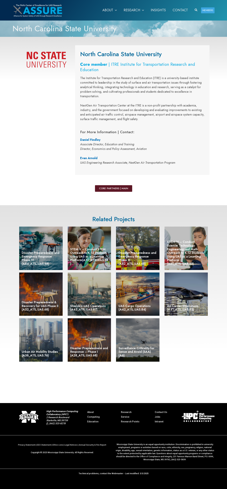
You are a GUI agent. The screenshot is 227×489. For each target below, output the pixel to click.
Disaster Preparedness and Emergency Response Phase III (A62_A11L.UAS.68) (137, 258)
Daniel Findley (90, 140)
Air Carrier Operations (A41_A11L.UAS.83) (182, 308)
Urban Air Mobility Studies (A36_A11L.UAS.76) (40, 354)
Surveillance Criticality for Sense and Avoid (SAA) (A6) (136, 352)
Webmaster (117, 473)
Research (126, 412)
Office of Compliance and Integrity (156, 456)
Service (125, 416)
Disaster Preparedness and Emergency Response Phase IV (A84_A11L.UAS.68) (40, 258)
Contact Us (161, 412)
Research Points (130, 421)
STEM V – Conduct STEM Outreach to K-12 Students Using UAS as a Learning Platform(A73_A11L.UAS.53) (89, 256)
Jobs (157, 416)
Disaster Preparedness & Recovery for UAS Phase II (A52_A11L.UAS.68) (40, 306)
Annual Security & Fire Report (92, 445)
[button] (115, 10)
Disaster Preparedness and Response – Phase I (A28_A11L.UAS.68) (89, 352)
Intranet (159, 421)
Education (93, 421)
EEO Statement (44, 445)
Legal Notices (70, 445)
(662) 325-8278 (57, 423)
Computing (93, 416)
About (90, 412)
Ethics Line (58, 445)
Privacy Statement (26, 445)
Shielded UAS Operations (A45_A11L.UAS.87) (88, 308)
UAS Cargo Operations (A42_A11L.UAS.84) (135, 308)
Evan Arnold (89, 158)
